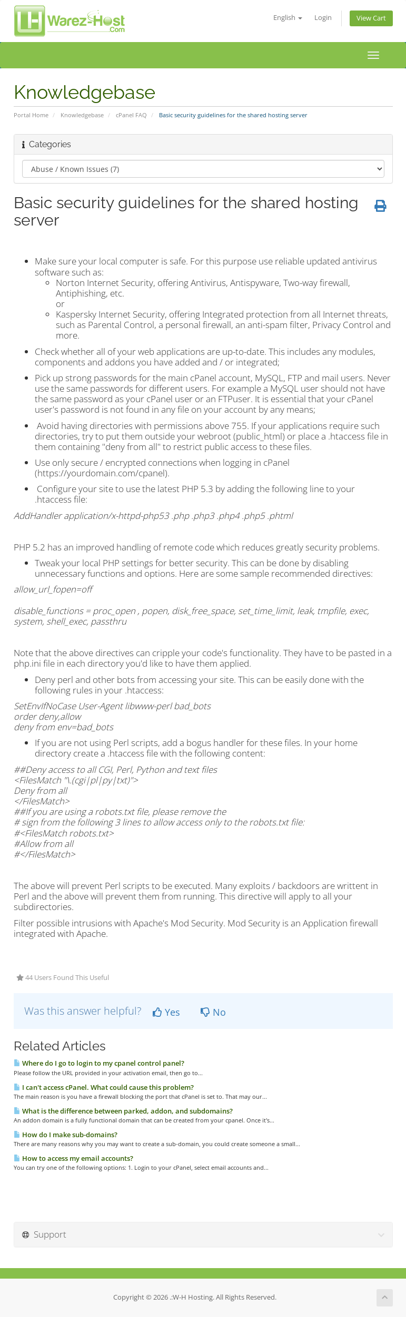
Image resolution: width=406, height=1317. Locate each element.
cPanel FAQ (131, 115)
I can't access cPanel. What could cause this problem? (104, 1087)
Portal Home (31, 115)
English (287, 17)
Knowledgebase (82, 115)
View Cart (371, 18)
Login (323, 17)
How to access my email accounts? (73, 1158)
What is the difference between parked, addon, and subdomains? (123, 1111)
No (213, 1012)
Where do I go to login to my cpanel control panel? (99, 1063)
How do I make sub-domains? (65, 1134)
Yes (166, 1012)
